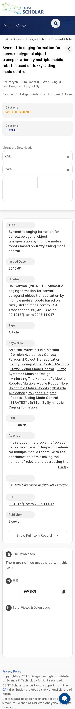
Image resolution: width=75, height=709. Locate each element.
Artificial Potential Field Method (34, 350)
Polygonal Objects (42, 393)
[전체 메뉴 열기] (69, 23)
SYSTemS (37, 402)
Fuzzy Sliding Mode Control (32, 369)
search (55, 23)
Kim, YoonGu (30, 82)
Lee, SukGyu (32, 86)
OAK (5, 689)
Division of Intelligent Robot (30, 39)
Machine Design (37, 374)
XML (8, 156)
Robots (16, 398)
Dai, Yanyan (10, 82)
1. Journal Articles (62, 39)
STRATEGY (18, 402)
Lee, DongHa (11, 86)
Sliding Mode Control (41, 398)
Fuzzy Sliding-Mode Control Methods (39, 364)
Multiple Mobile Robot (40, 383)
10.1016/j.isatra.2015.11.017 (31, 504)
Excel (9, 169)
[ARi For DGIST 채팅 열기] (64, 698)
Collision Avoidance (25, 355)
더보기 (62, 467)
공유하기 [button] (30, 592)
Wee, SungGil (52, 82)
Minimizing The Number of (31, 379)
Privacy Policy (11, 671)
